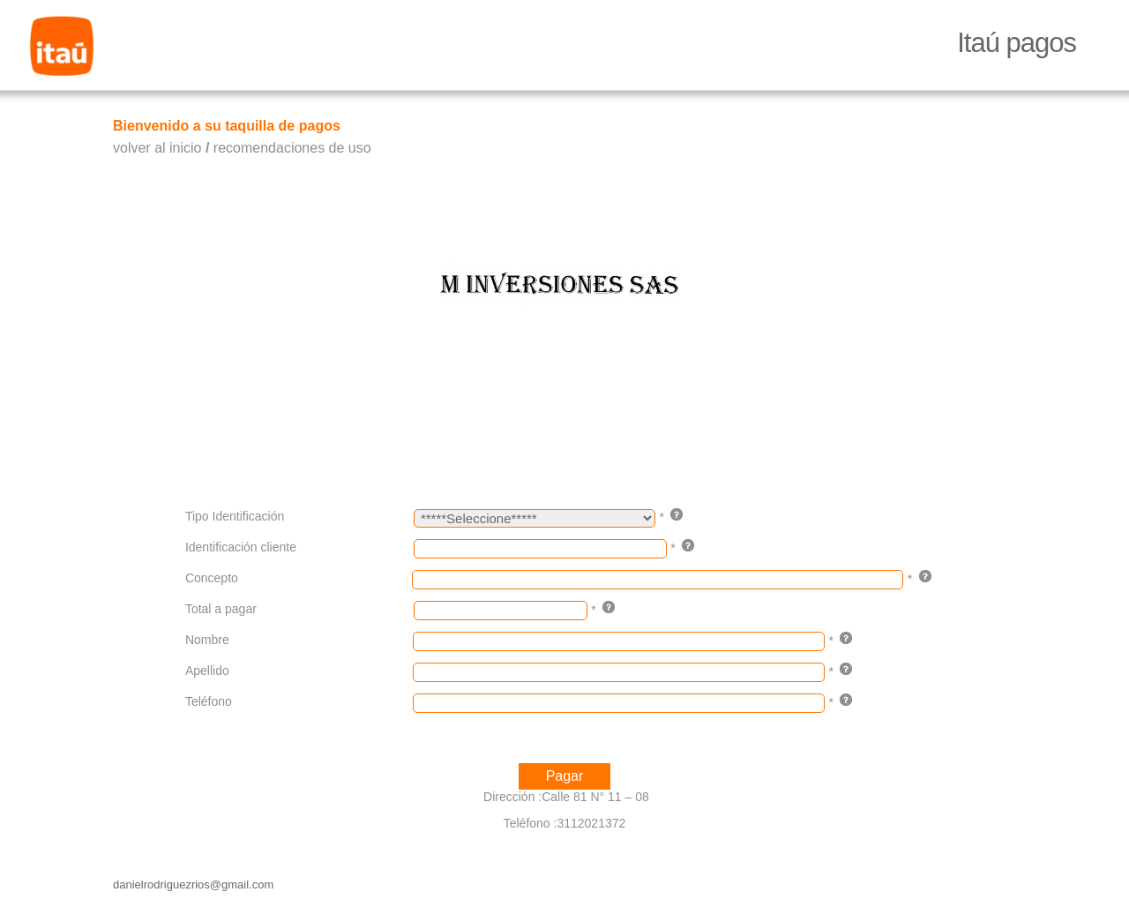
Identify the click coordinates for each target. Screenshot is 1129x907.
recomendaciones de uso (292, 147)
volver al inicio (157, 147)
